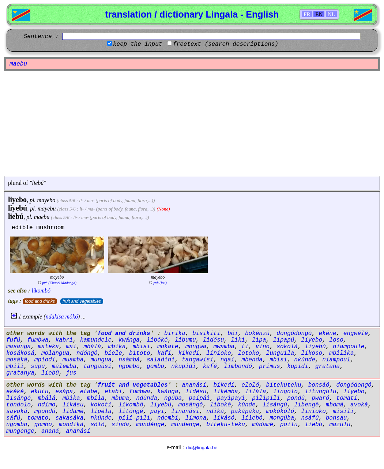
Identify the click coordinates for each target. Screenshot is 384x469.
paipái (199, 398)
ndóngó (87, 353)
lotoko (248, 353)
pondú (296, 398)
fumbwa (38, 340)
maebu (42, 217)
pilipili (266, 398)
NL (331, 14)
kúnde (247, 405)
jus (71, 373)
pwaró (320, 398)
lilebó (252, 418)
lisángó (18, 398)
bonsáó (319, 385)
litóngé (130, 411)
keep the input (137, 44)
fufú (13, 340)
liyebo (17, 200)
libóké (157, 340)
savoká (16, 411)
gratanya (20, 373)
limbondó (238, 366)
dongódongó (294, 333)
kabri (64, 340)
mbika (116, 346)
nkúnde (304, 360)
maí (71, 346)
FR (307, 14)
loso (336, 340)
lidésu (213, 340)
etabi (113, 391)
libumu (185, 340)
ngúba (173, 398)
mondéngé (150, 424)
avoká (359, 405)
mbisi (141, 346)
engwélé (355, 333)
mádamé (262, 424)
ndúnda (146, 398)
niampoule (348, 346)
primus (269, 366)
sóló (97, 424)
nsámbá (129, 360)
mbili (15, 366)
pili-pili (134, 418)
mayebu (47, 208)
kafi (164, 353)
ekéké (15, 391)
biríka (174, 333)
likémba (226, 391)
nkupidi (183, 366)
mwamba (224, 346)
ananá (50, 431)
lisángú (275, 405)
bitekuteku (283, 385)
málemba (64, 366)
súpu (38, 366)
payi (157, 411)
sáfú (13, 418)
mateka (48, 346)
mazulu (339, 424)
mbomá (334, 405)
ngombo (129, 366)
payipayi (231, 398)
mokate (167, 346)
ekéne (327, 333)
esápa (64, 391)
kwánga (129, 340)
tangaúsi (97, 366)
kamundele (96, 340)
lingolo (285, 391)
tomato (38, 418)
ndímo (46, 405)
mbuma (120, 398)
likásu (73, 405)
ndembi (167, 418)
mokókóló (280, 411)
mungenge (20, 431)
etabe (89, 391)
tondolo (18, 405)
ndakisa (55, 316)
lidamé (73, 411)
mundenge (185, 424)
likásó (224, 418)
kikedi (188, 353)
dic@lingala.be (201, 447)
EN (319, 14)
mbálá (92, 346)
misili (343, 411)
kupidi (297, 366)
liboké (220, 405)
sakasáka (69, 418)
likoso (312, 353)
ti (244, 346)
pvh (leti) (159, 283)
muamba (73, 360)
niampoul (336, 360)
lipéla (101, 411)
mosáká (16, 360)
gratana (327, 366)
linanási (185, 411)
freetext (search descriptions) (225, 44)
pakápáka (245, 411)
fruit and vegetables (82, 301)
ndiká (215, 411)
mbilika (341, 353)
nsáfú (310, 418)
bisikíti (206, 333)
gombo (155, 366)
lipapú (283, 340)
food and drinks (40, 301)
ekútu (39, 391)
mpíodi (45, 360)
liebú (15, 216)
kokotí (101, 405)
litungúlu (320, 391)
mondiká (71, 424)
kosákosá (20, 353)
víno (263, 346)
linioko (218, 353)
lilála (255, 391)
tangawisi (197, 360)
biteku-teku (225, 424)
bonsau (336, 418)
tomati (347, 398)
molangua (55, 353)
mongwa (196, 346)
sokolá (287, 346)
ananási (194, 385)
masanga (18, 346)
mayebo (46, 200)
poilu (289, 424)
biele (113, 353)
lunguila (280, 353)
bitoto (139, 353)
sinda (120, 424)
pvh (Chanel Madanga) (59, 283)
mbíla (96, 398)
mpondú (45, 411)
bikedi (224, 385)
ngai (227, 360)
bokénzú (257, 333)
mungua (101, 360)
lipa (259, 340)
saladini (161, 360)
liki (238, 340)
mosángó (190, 405)
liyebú (17, 208)
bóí (232, 333)
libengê (306, 405)
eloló (250, 385)
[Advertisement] (192, 123)
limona (196, 418)
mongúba (282, 418)
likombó (40, 290)
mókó (71, 316)
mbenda (252, 360)
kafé (210, 366)
